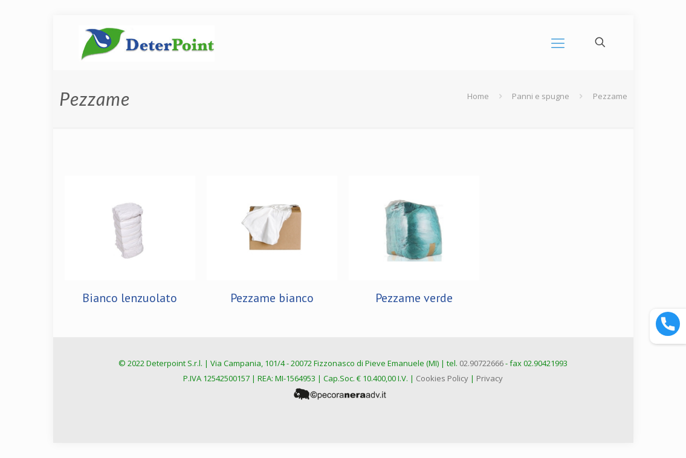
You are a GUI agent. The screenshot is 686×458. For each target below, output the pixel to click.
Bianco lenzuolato (129, 298)
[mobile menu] (558, 42)
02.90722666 (481, 363)
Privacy (489, 378)
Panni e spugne (540, 96)
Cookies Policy (442, 378)
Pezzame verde (414, 298)
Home (478, 96)
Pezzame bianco (272, 298)
